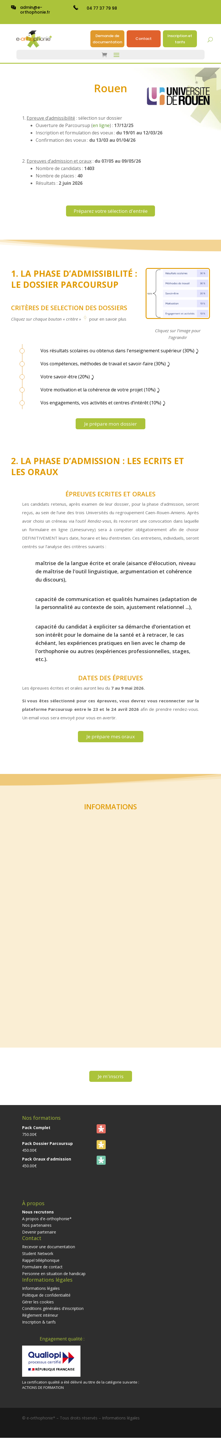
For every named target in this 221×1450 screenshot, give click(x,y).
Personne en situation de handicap (54, 1281)
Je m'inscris (110, 1083)
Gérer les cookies (38, 1309)
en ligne (101, 125)
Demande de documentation (107, 39)
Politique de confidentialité (46, 1302)
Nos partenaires (37, 1232)
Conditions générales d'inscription (53, 1316)
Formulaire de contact (42, 1274)
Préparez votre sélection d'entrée (110, 212)
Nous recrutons (38, 1219)
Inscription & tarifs (39, 1329)
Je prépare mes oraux (110, 741)
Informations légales (41, 1296)
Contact (143, 38)
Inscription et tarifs (179, 39)
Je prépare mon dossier (110, 426)
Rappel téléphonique (41, 1267)
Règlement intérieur (40, 1322)
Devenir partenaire (39, 1239)
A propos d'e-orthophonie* (47, 1226)
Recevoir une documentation (48, 1254)
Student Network (37, 1261)
